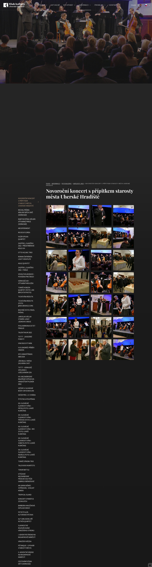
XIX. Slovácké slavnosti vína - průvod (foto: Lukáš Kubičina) (26, 419)
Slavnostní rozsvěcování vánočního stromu (26, 528)
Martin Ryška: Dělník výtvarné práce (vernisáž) (26, 221)
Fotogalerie (67, 183)
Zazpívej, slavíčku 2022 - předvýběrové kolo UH (26, 245)
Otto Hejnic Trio (25, 252)
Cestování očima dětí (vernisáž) (25, 562)
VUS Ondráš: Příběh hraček (26, 348)
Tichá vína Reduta (25, 296)
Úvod (48, 183)
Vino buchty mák (25, 343)
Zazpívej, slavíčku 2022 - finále (26, 268)
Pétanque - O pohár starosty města (26, 546)
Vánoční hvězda (24, 541)
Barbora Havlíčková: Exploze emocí (26, 506)
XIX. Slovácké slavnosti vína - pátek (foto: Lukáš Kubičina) (26, 407)
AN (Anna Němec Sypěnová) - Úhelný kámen (26, 488)
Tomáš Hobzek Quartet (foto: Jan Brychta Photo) (26, 290)
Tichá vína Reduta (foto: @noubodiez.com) (25, 303)
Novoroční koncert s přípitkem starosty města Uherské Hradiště (26, 202)
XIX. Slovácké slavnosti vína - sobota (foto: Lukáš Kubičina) (26, 442)
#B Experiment (24, 228)
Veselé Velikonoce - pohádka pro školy (26, 275)
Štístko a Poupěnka (26, 399)
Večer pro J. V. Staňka (27, 395)
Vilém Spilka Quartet (23, 238)
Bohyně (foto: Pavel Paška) (26, 311)
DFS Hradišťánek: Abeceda (25, 355)
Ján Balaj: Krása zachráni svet (25, 362)
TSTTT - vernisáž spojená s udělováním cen (25, 370)
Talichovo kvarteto (26, 465)
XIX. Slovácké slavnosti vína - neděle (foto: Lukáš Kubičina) (26, 453)
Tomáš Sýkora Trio (26, 461)
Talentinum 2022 (25, 332)
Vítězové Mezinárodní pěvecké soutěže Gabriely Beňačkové (26, 477)
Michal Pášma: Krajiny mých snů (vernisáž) (25, 212)
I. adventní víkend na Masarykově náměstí (27, 536)
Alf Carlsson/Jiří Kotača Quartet (25, 520)
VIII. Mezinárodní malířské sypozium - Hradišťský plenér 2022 (26, 380)
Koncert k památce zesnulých (26, 500)
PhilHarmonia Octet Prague (26, 327)
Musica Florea (24, 232)
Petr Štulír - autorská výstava (25, 513)
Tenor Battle (23, 470)
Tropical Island (24, 495)
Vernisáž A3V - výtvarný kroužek (25, 282)
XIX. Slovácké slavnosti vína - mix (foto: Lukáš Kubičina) (26, 430)
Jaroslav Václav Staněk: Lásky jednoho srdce (24, 319)
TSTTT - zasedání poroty (25, 338)
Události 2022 (78, 183)
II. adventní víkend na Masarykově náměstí (26, 554)
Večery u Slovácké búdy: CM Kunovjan (26, 389)
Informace (56, 183)
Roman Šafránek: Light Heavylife (25, 258)
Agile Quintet (24, 263)
